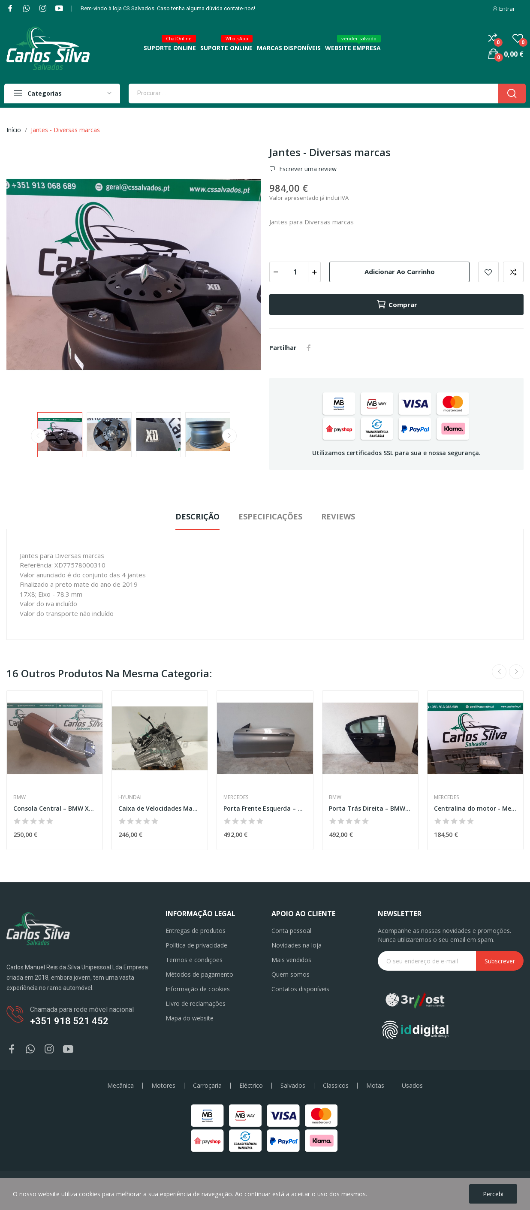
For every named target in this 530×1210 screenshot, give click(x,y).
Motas (375, 1086)
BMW (19, 797)
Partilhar (309, 347)
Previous (38, 435)
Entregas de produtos (196, 930)
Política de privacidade (196, 945)
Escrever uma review (307, 169)
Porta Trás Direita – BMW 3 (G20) (370, 808)
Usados (412, 1086)
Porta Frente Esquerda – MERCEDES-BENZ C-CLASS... (264, 808)
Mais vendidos (291, 960)
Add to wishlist (488, 272)
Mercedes (235, 797)
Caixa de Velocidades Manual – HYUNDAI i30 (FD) (159, 808)
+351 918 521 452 (69, 1021)
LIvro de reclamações (196, 1003)
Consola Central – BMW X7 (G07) (54, 808)
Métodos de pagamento (199, 974)
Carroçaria (207, 1086)
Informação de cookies (198, 989)
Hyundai (130, 797)
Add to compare (513, 272)
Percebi (493, 1194)
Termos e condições (194, 960)
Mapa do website (190, 1018)
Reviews (338, 516)
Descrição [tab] (197, 516)
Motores (163, 1086)
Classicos (336, 1086)
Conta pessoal (291, 930)
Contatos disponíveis (300, 989)
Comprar (396, 304)
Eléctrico (251, 1086)
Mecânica (120, 1086)
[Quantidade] (295, 272)
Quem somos (290, 974)
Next (229, 435)
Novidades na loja (296, 945)
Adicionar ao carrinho (399, 271)
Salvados (292, 1086)
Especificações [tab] (270, 516)
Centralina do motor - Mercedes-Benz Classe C (475, 808)
